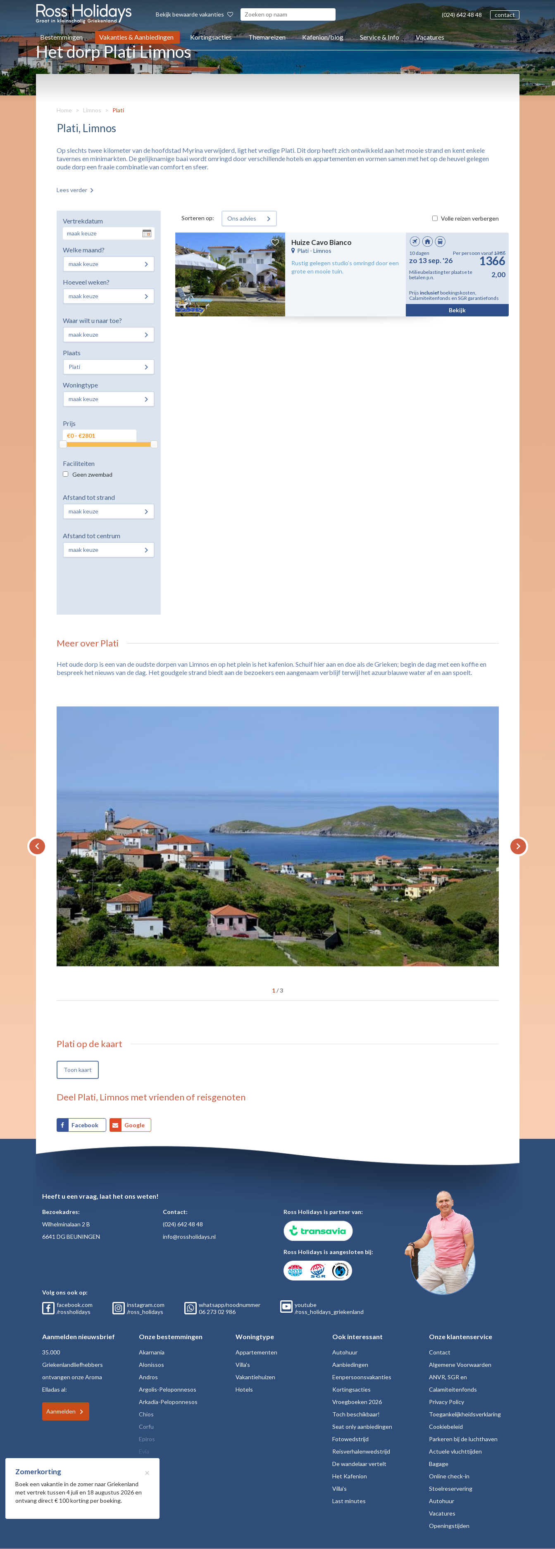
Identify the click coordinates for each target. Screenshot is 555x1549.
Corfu (146, 1426)
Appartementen (256, 1352)
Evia (144, 1451)
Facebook (85, 1124)
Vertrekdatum (83, 221)
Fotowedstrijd (350, 1438)
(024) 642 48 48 (462, 14)
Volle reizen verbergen (470, 218)
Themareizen (267, 37)
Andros (148, 1376)
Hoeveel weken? (86, 282)
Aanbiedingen (350, 1364)
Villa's (243, 1364)
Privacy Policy (446, 1401)
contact (505, 14)
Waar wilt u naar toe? (92, 320)
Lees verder (72, 189)
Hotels (244, 1389)
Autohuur (344, 1352)
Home (64, 110)
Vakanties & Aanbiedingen (136, 37)
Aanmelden (61, 1411)
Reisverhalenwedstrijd (361, 1451)
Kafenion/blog (322, 37)
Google (134, 1124)
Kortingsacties (211, 37)
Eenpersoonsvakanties (361, 1376)
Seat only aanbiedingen (362, 1426)
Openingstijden (449, 1525)
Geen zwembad (92, 474)
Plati (118, 110)
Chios (146, 1414)
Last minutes (349, 1500)
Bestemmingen (61, 37)
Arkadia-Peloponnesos (168, 1401)
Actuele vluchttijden (455, 1451)
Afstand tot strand (89, 497)
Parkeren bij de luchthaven (463, 1438)
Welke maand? (84, 250)
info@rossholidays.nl (189, 1236)
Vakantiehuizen (255, 1376)
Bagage (438, 1463)
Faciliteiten (79, 463)
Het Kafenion (349, 1476)
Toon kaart (78, 1069)
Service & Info (379, 37)
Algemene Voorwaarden (460, 1364)
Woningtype (80, 385)
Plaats (72, 352)
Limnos (92, 110)
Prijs (69, 423)
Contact (439, 1352)
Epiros (147, 1438)
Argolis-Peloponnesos (167, 1389)
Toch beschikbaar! (356, 1414)
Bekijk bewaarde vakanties (194, 14)
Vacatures (430, 37)
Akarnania (151, 1352)
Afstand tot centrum (91, 535)
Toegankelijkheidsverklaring (465, 1414)
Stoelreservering (450, 1488)
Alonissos (151, 1364)
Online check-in (449, 1476)
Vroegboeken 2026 (357, 1401)
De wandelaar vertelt (359, 1463)
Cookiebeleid (446, 1426)
